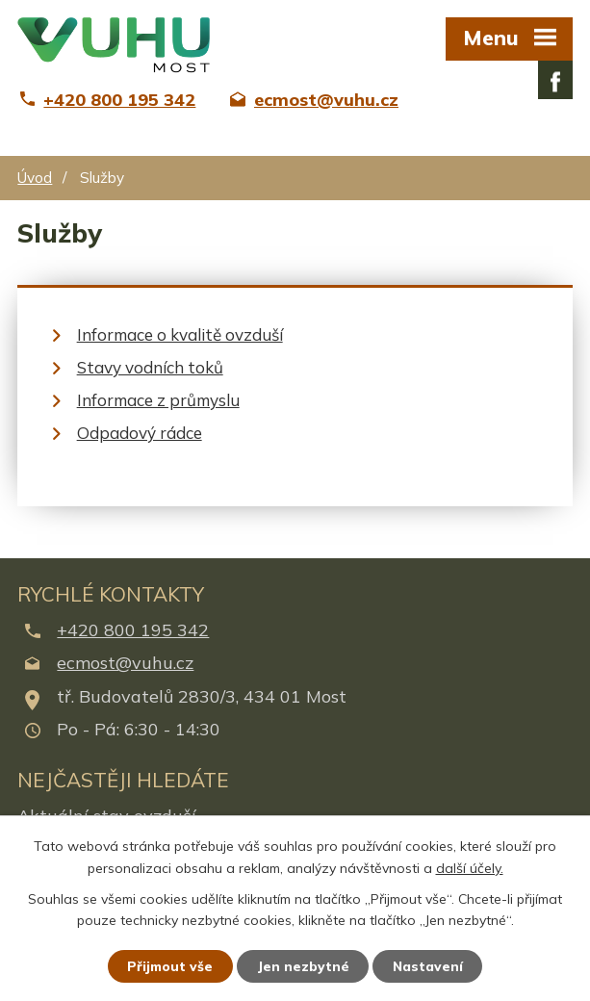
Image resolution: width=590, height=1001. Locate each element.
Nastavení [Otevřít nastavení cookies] (429, 965)
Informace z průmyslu (158, 400)
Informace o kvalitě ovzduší (180, 334)
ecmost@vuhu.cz (125, 663)
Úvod (34, 177)
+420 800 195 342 (133, 630)
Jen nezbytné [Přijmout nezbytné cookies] (303, 965)
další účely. (469, 867)
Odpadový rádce (139, 433)
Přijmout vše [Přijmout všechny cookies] (169, 965)
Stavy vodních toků (150, 367)
